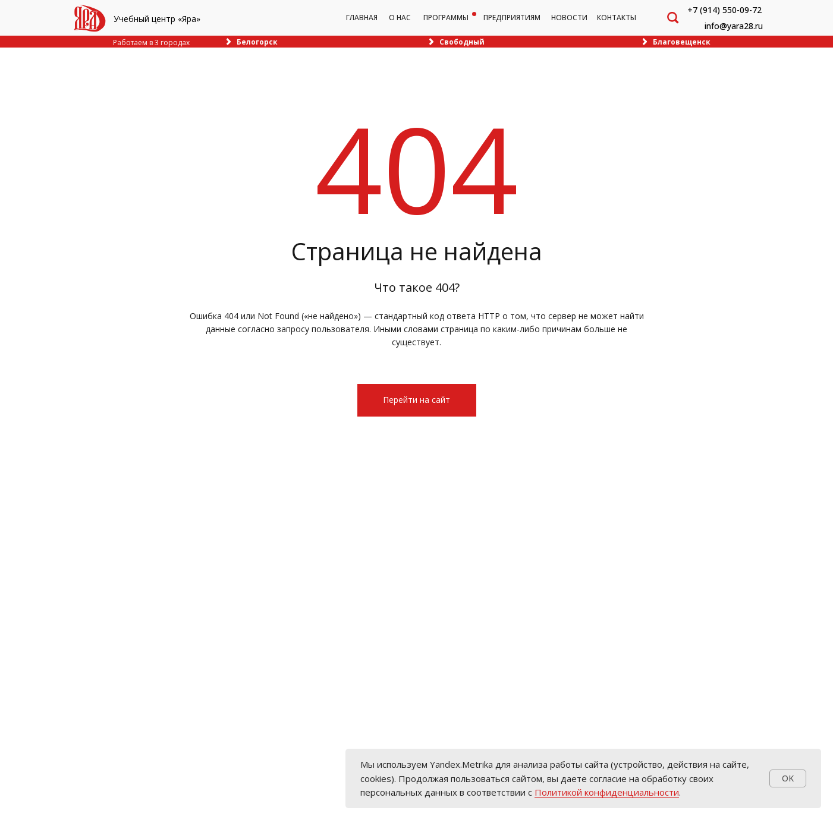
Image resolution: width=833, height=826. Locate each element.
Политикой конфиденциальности (607, 792)
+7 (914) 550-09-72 (724, 9)
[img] (90, 18)
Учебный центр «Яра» (157, 18)
